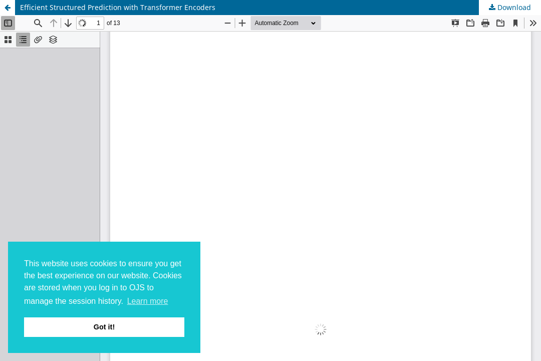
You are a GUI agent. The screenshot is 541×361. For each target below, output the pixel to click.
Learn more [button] (147, 301)
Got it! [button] (104, 327)
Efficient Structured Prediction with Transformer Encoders (117, 7)
